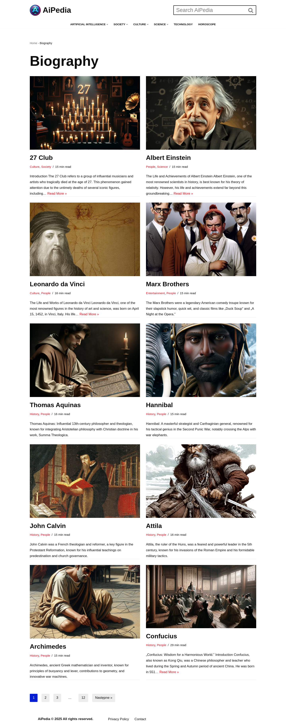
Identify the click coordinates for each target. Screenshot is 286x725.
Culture (35, 166)
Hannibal (159, 405)
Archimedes (48, 647)
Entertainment (155, 293)
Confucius (161, 636)
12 (83, 698)
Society (46, 166)
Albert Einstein (168, 157)
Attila (154, 526)
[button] (107, 24)
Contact (140, 720)
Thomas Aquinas (55, 405)
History (34, 414)
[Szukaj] (209, 10)
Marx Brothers (167, 284)
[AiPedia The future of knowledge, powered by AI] (50, 10)
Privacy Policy (118, 720)
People (151, 166)
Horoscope (207, 24)
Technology (183, 24)
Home (33, 43)
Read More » (57, 193)
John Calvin (48, 526)
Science (162, 166)
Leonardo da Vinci (57, 284)
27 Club (41, 157)
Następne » (103, 698)
